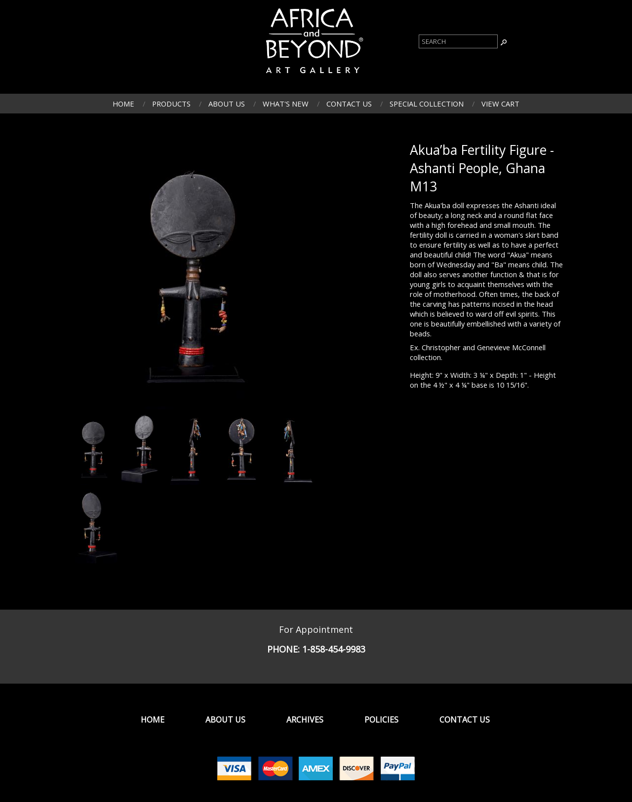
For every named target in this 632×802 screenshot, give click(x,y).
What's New (286, 104)
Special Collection (427, 104)
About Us (226, 104)
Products (171, 104)
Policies (381, 719)
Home (123, 104)
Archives (304, 719)
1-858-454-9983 (333, 649)
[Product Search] (458, 41)
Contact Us (349, 104)
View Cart (500, 104)
